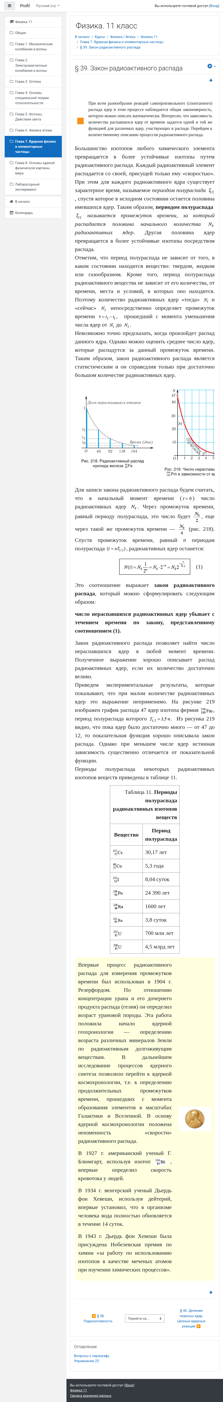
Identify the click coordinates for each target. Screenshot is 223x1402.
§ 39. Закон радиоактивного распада (110, 47)
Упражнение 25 (86, 1361)
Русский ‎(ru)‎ (46, 6)
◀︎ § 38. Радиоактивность (98, 1318)
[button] (211, 66)
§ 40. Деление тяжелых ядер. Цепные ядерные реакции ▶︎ (191, 1318)
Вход (214, 6)
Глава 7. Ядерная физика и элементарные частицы (121, 42)
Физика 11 (149, 37)
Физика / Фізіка (122, 37)
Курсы (100, 37)
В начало (82, 37)
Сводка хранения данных (90, 1396)
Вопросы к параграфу (91, 1356)
